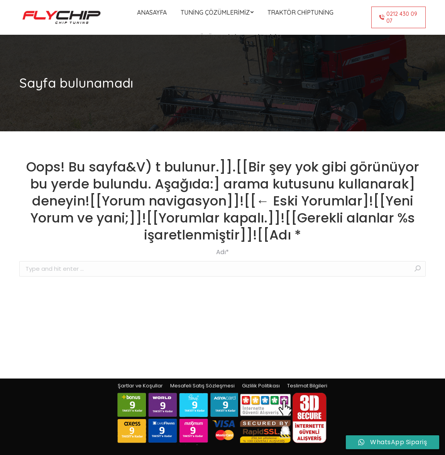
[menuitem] (151, 12)
